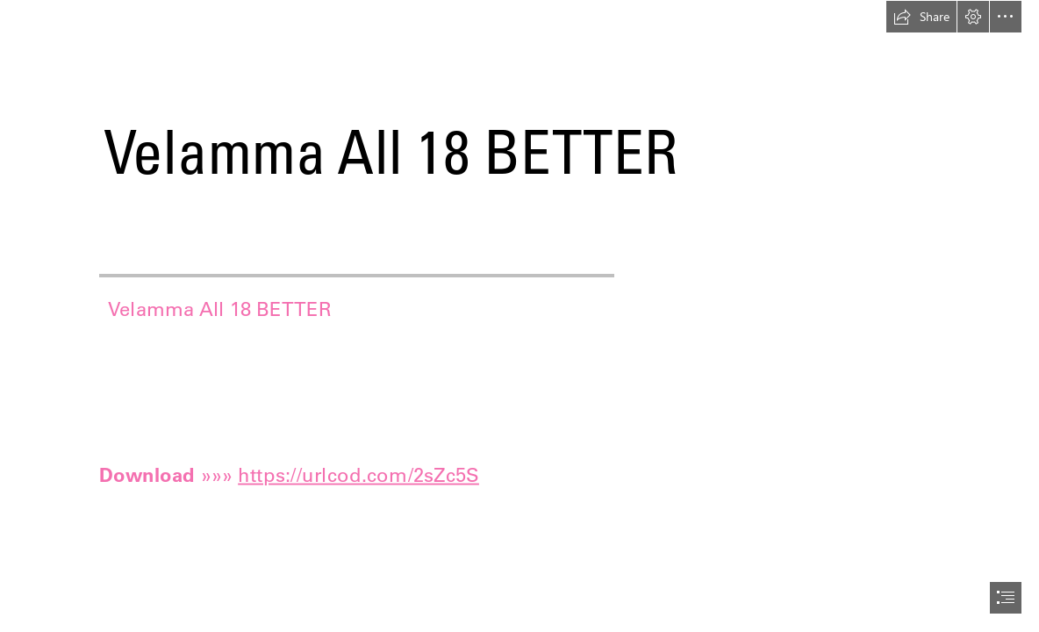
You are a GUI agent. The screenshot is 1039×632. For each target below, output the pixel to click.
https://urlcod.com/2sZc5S (358, 474)
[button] (921, 16)
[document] (519, 316)
